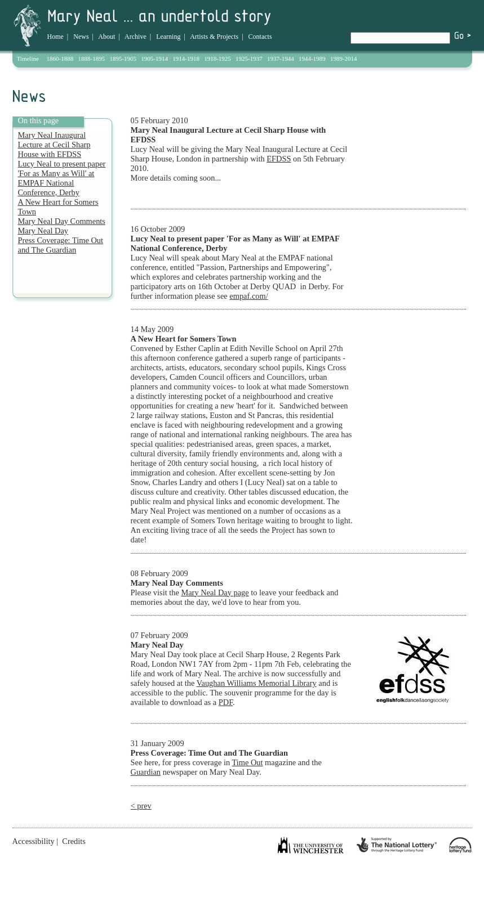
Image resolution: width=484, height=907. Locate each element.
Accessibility (33, 841)
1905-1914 (154, 58)
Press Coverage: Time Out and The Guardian (61, 245)
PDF (226, 702)
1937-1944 (280, 58)
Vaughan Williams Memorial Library (257, 683)
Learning (168, 37)
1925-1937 (249, 58)
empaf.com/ (248, 295)
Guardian (146, 771)
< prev (141, 805)
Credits (74, 841)
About (106, 37)
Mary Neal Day (43, 230)
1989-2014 (343, 58)
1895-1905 (122, 58)
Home (55, 37)
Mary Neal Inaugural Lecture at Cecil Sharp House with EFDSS (54, 145)
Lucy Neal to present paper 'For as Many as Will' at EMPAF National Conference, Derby (62, 178)
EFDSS (279, 158)
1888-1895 (91, 58)
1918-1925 (217, 58)
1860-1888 (60, 58)
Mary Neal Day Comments (61, 221)
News (80, 37)
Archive (135, 37)
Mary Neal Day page (214, 592)
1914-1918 (185, 58)
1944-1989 (312, 58)
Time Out (247, 762)
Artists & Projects (214, 37)
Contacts (260, 37)
